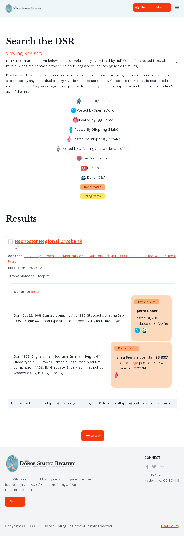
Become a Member (152, 7)
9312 (35, 291)
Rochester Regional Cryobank (48, 241)
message (130, 363)
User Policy (170, 526)
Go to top (93, 435)
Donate (15, 501)
